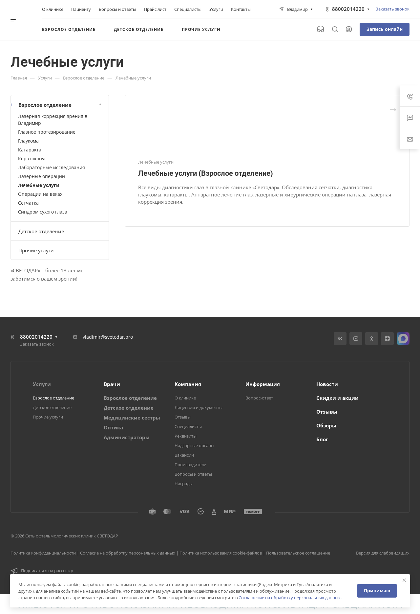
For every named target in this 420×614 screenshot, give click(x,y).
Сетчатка (28, 203)
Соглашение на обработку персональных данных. (290, 598)
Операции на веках (40, 194)
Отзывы (183, 417)
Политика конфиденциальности (43, 553)
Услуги (42, 384)
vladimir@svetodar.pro (108, 337)
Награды (184, 484)
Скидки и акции (337, 398)
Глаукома (28, 141)
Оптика (113, 427)
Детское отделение (41, 231)
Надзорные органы (194, 445)
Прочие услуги (36, 250)
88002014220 (348, 9)
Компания (188, 384)
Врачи (112, 384)
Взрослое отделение (60, 105)
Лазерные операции (41, 176)
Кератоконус (32, 158)
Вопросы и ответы (193, 474)
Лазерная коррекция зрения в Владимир (52, 119)
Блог (322, 439)
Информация (262, 384)
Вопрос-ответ (259, 398)
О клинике (185, 398)
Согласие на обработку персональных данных (127, 553)
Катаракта (29, 150)
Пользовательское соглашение (298, 553)
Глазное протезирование (46, 132)
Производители (190, 464)
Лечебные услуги (38, 185)
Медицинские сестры (132, 417)
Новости (327, 384)
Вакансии (184, 455)
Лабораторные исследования (51, 167)
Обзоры (326, 425)
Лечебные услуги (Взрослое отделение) (205, 173)
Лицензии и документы (198, 407)
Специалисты (188, 426)
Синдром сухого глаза (42, 212)
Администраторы (127, 437)
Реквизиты (186, 436)
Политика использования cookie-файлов (220, 553)
